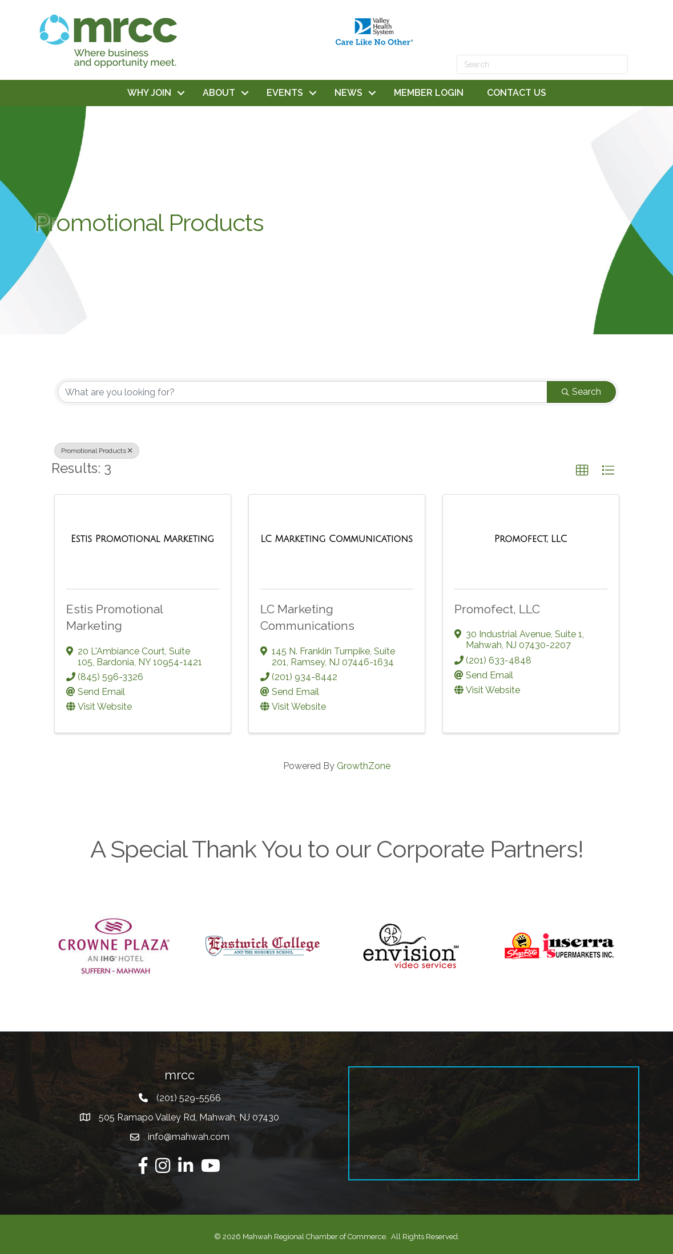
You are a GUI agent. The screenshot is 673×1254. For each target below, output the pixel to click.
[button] (582, 470)
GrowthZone (363, 766)
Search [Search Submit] (581, 391)
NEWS (348, 92)
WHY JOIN (149, 92)
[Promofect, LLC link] (530, 539)
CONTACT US (516, 92)
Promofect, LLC (497, 609)
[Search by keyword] (302, 392)
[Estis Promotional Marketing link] (142, 539)
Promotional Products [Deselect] (96, 451)
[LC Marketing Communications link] (336, 539)
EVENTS (285, 92)
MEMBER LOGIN (429, 92)
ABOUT (219, 92)
